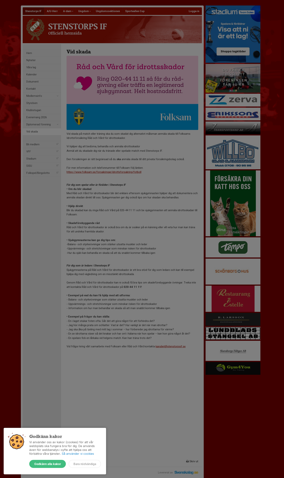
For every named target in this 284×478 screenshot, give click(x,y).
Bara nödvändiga (85, 464)
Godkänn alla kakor (47, 464)
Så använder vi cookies (78, 453)
